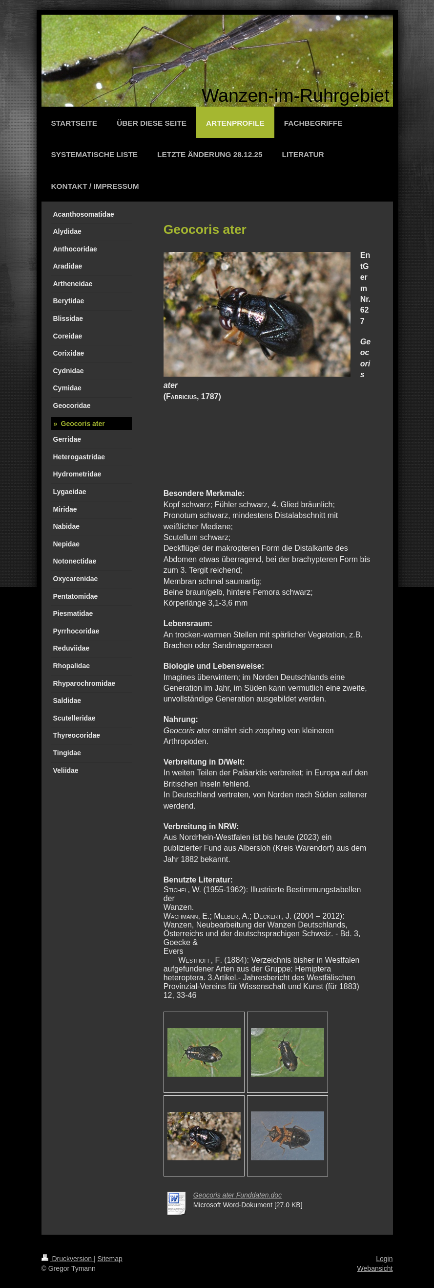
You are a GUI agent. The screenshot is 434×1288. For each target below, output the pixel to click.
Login (384, 1259)
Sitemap (110, 1259)
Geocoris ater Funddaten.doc (237, 1195)
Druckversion (67, 1259)
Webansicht (375, 1268)
